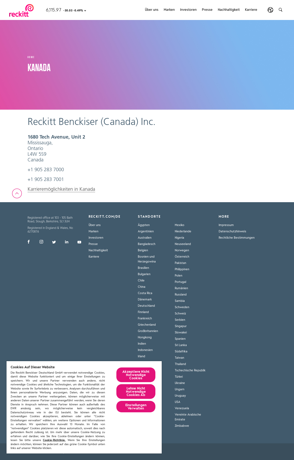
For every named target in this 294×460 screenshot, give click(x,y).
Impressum (226, 225)
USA (177, 402)
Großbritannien (148, 331)
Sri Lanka (181, 345)
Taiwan (179, 358)
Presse (207, 7)
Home (31, 56)
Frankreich (145, 318)
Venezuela (182, 408)
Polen (178, 275)
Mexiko (179, 225)
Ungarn (179, 389)
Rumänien (181, 288)
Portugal (180, 282)
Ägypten (144, 225)
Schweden (182, 307)
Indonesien (145, 350)
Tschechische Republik (190, 370)
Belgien (143, 250)
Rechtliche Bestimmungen (237, 237)
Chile (141, 280)
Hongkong (145, 337)
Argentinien (146, 231)
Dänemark (145, 299)
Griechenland (147, 325)
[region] (84, 407)
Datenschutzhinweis (232, 231)
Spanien (180, 339)
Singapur (181, 326)
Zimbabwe (182, 426)
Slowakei (181, 332)
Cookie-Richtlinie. (54, 440)
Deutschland (146, 306)
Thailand (180, 364)
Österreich (182, 256)
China (141, 287)
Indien (142, 343)
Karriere (251, 7)
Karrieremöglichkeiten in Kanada (61, 189)
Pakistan (180, 263)
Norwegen (182, 250)
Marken (169, 7)
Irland (141, 356)
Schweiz (180, 313)
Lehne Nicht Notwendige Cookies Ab (136, 391)
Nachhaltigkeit (229, 7)
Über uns (151, 7)
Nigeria (179, 237)
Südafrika (181, 351)
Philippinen (182, 269)
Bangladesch (146, 244)
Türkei (179, 376)
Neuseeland (183, 244)
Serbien (180, 320)
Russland (181, 294)
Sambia (180, 301)
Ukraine (180, 383)
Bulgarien (144, 274)
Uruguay (180, 395)
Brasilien (143, 268)
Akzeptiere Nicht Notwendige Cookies (136, 375)
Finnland (143, 312)
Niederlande (183, 231)
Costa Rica (145, 293)
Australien (144, 237)
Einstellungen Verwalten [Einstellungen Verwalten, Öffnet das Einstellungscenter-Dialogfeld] (135, 406)
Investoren (188, 7)
